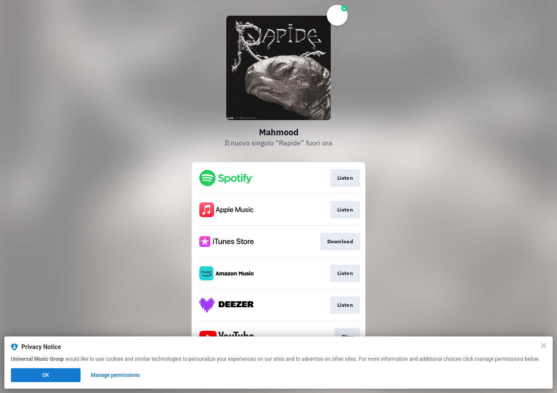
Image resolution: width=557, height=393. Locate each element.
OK (45, 375)
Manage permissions (115, 375)
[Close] (543, 346)
